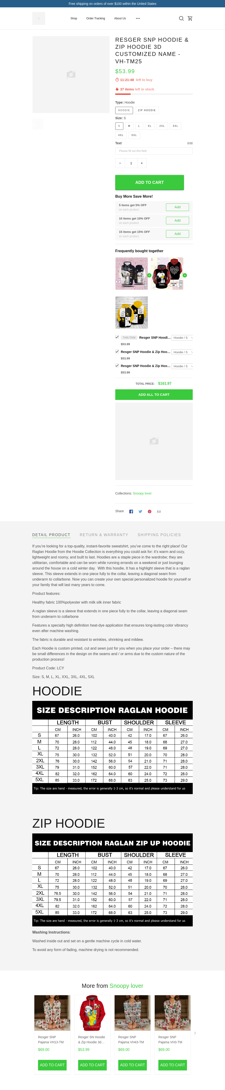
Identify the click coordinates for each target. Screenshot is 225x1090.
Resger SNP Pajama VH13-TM (51, 1039)
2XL (162, 126)
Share (119, 511)
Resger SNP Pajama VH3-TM (170, 1039)
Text (118, 143)
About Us (120, 18)
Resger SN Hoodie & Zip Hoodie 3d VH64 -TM (91, 1040)
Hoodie (129, 102)
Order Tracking (95, 18)
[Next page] (195, 1034)
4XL (121, 135)
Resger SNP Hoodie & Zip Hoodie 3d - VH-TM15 (146, 366)
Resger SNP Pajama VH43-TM (131, 1039)
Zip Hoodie (147, 110)
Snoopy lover (142, 493)
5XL (134, 135)
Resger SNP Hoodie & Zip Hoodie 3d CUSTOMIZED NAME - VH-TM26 (146, 352)
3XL (175, 126)
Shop (74, 18)
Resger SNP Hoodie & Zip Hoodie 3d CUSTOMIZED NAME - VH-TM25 (155, 337)
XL (150, 126)
